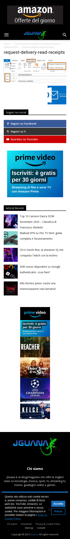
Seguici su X (16, 131)
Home (7, 43)
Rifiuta (58, 511)
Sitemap (29, 527)
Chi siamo (12, 524)
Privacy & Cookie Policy (48, 524)
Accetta (58, 503)
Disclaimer (26, 524)
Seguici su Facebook (21, 123)
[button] (6, 35)
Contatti (41, 527)
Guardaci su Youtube (22, 139)
